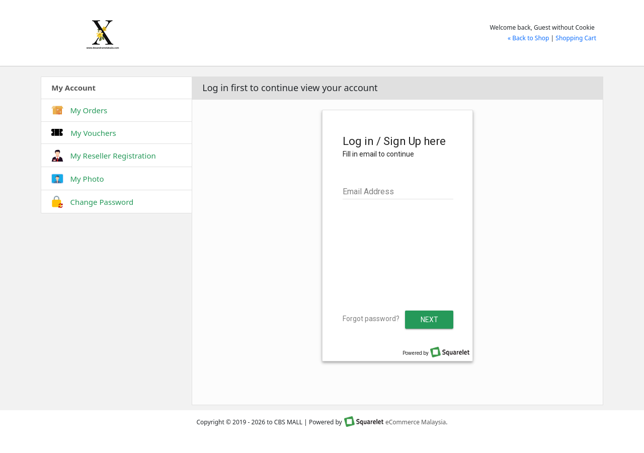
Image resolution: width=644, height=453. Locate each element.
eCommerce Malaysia (415, 422)
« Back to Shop (528, 38)
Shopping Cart (575, 38)
